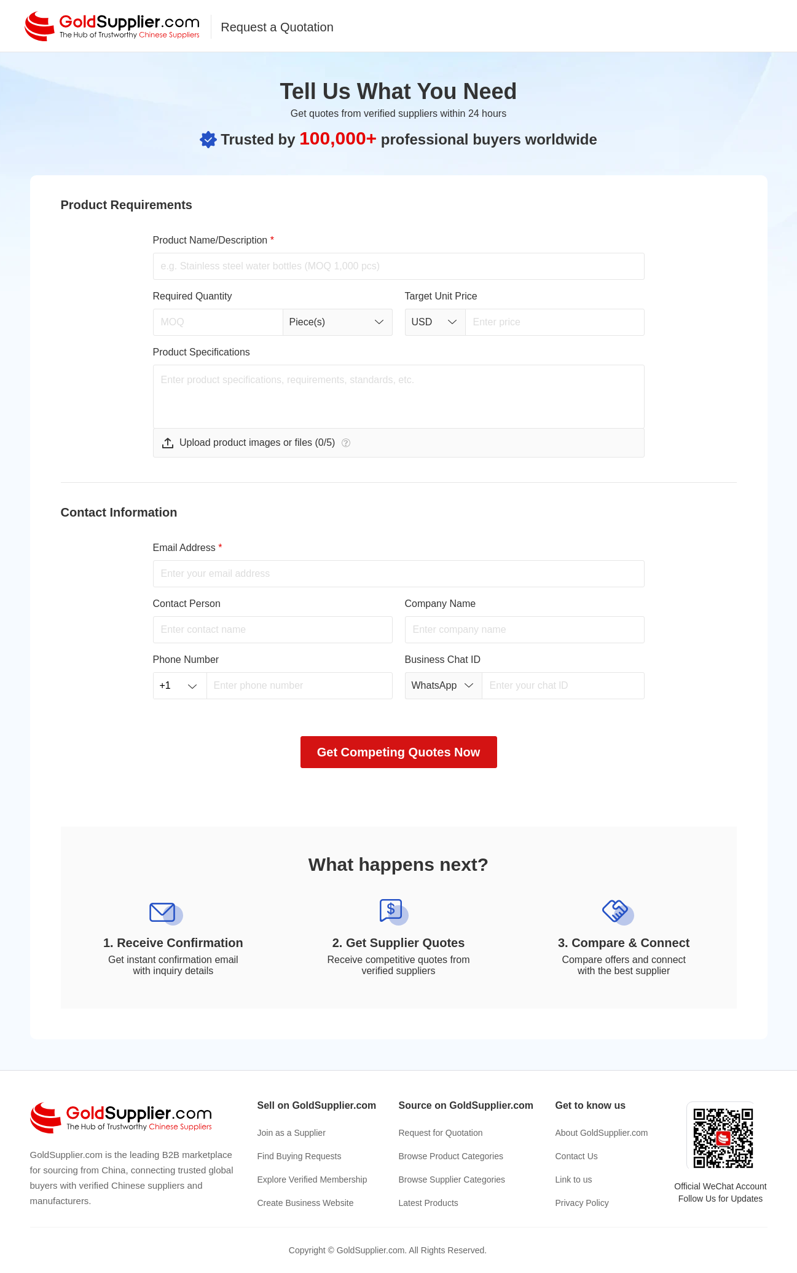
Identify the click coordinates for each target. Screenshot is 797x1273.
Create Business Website (305, 1203)
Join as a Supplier (291, 1133)
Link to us (574, 1179)
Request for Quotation (441, 1133)
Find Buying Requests (299, 1156)
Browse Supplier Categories (452, 1179)
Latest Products (428, 1203)
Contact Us (577, 1156)
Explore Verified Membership (312, 1179)
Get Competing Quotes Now (399, 752)
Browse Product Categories (451, 1156)
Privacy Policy (582, 1203)
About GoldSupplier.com (602, 1133)
